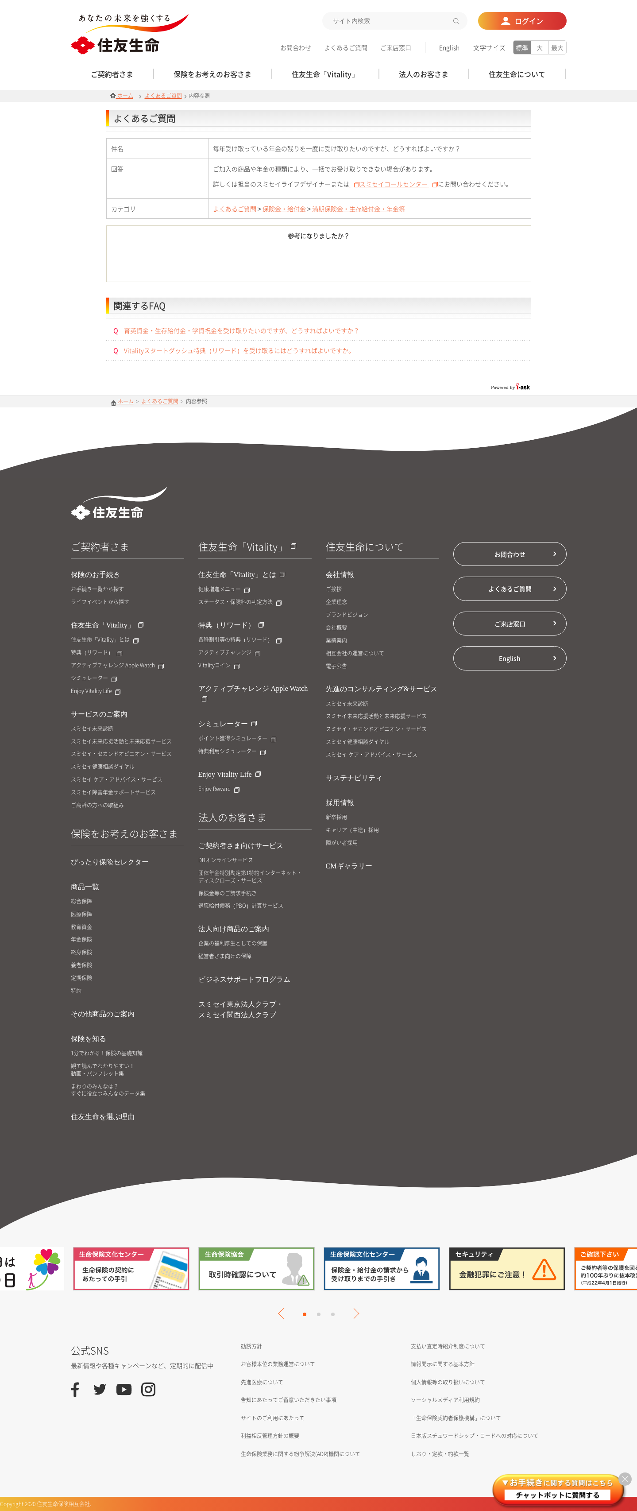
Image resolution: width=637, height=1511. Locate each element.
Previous (283, 1313)
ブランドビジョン (347, 615)
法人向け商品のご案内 (233, 929)
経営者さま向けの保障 (224, 956)
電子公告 (336, 666)
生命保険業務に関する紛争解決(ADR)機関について (300, 1454)
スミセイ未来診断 (92, 728)
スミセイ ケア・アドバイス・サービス (116, 779)
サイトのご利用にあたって (273, 1418)
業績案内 (336, 640)
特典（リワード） (96, 652)
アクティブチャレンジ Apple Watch (117, 665)
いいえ (367, 262)
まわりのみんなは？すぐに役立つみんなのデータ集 (108, 1090)
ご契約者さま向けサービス (240, 845)
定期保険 (81, 978)
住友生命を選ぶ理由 (103, 1116)
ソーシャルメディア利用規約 (445, 1400)
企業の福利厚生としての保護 (232, 943)
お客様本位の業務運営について (278, 1364)
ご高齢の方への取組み (97, 805)
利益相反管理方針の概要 (270, 1436)
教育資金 (81, 927)
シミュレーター (94, 678)
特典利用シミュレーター (232, 751)
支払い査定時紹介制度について (448, 1346)
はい (270, 262)
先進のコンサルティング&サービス (382, 689)
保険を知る (88, 1038)
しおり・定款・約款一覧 (440, 1454)
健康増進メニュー (224, 589)
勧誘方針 (251, 1346)
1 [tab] (304, 1314)
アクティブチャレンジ (229, 652)
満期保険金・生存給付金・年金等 (358, 208)
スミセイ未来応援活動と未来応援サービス (121, 741)
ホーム (121, 96)
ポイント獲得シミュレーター (237, 738)
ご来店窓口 (395, 47)
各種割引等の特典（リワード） (240, 639)
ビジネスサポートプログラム (244, 979)
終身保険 (81, 952)
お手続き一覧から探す (97, 589)
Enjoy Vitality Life (95, 691)
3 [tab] (333, 1314)
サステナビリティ (354, 778)
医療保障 (81, 914)
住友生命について (365, 546)
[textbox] (394, 21)
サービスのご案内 (99, 714)
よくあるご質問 (345, 47)
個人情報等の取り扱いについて (448, 1382)
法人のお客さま (232, 817)
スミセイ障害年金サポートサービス (113, 792)
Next (353, 1313)
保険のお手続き (95, 574)
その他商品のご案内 (103, 1014)
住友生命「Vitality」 (107, 625)
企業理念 (336, 602)
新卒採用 (336, 817)
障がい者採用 (342, 843)
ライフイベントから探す (100, 602)
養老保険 (81, 965)
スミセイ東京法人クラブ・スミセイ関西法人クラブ (240, 1009)
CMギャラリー (349, 866)
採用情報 (340, 802)
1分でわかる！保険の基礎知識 (107, 1053)
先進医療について (262, 1382)
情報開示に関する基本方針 (443, 1364)
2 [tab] (318, 1314)
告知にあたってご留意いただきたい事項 (288, 1400)
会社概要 (336, 628)
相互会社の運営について (355, 653)
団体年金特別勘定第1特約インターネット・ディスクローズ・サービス (250, 876)
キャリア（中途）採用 (352, 830)
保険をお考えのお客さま (124, 833)
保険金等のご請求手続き (227, 893)
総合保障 (81, 901)
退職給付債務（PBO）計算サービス (240, 906)
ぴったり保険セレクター (110, 862)
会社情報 (340, 574)
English (449, 47)
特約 (76, 991)
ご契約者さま (100, 546)
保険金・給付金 (284, 208)
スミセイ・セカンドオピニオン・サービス (121, 754)
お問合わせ (295, 47)
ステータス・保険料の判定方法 (240, 602)
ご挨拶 (334, 589)
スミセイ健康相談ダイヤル (103, 767)
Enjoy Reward (218, 789)
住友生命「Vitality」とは (105, 639)
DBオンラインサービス (225, 860)
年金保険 (81, 939)
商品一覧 (85, 887)
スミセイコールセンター (398, 183)
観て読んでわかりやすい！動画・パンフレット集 (103, 1069)
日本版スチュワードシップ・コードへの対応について (474, 1436)
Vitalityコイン (218, 665)
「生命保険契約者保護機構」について (456, 1418)
